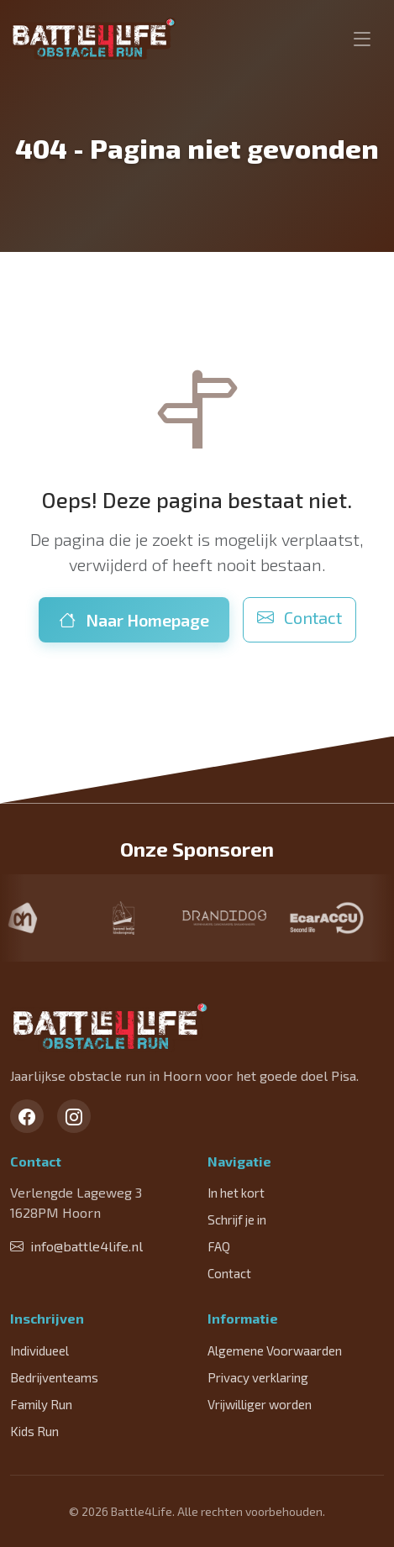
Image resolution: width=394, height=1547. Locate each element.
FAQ (219, 1246)
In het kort (236, 1192)
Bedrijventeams (54, 1377)
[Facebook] (27, 1116)
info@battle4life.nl (76, 1246)
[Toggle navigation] (361, 39)
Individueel (39, 1350)
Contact (299, 617)
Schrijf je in (237, 1219)
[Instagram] (74, 1116)
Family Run (41, 1404)
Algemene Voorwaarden (275, 1350)
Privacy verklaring (258, 1377)
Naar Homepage (134, 620)
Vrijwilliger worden (260, 1404)
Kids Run (34, 1431)
